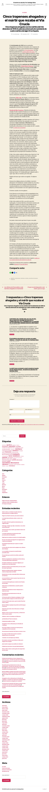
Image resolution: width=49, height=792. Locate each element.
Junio (3, 483)
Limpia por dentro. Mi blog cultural (9, 502)
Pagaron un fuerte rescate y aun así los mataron (12, 515)
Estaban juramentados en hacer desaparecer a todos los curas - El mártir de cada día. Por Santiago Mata (13, 660)
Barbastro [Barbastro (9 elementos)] (17, 445)
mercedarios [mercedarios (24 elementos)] (10, 457)
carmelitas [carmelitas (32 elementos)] (18, 446)
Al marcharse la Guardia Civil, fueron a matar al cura (13, 631)
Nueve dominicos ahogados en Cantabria (12, 681)
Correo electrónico (29, 409)
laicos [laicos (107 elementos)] (10, 456)
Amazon (16, 264)
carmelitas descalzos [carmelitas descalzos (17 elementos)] (6, 449)
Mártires (4, 484)
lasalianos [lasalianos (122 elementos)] (16, 456)
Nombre (11, 409)
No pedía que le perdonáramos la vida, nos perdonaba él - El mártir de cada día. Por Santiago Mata (13, 666)
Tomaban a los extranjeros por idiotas (10, 637)
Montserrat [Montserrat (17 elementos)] (4, 458)
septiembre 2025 (6, 716)
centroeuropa (16, 34)
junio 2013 (4, 758)
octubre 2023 (5, 727)
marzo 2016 (4, 755)
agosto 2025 (5, 718)
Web (10, 414)
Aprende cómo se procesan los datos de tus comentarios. (32, 424)
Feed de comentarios (7, 769)
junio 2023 (4, 729)
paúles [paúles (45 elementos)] (8, 461)
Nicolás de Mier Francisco (16, 110)
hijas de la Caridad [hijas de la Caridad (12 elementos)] (16, 453)
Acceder (4, 766)
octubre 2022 (5, 732)
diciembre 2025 (5, 711)
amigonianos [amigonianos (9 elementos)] (14, 445)
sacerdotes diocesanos (33, 278)
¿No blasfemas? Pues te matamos (9, 618)
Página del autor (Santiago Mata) (9, 500)
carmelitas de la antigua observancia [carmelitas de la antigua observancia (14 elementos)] (8, 447)
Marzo (3, 486)
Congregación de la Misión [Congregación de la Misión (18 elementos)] (7, 450)
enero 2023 (4, 730)
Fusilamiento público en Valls (8, 621)
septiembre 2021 (6, 739)
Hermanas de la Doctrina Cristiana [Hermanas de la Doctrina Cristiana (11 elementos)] (7, 453)
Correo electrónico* (14, 693)
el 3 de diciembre (28, 50)
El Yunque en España (6, 503)
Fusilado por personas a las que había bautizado (12, 646)
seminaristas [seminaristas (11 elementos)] (11, 464)
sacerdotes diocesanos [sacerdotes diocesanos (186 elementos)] (10, 463)
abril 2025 (4, 724)
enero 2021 (4, 741)
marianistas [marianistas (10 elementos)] (22, 456)
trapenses (13, 279)
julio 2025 (4, 719)
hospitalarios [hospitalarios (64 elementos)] (16, 454)
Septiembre (4, 492)
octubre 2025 (5, 715)
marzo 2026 (5, 707)
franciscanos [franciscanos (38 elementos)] (8, 452)
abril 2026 (4, 705)
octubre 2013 (5, 757)
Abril (3, 473)
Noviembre (4, 489)
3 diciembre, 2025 (25, 34)
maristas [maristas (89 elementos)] (4, 457)
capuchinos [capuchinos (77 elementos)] (12, 446)
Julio (3, 481)
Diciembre (24, 12)
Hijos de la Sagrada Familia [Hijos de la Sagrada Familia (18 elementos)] (7, 454)
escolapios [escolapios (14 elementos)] (21, 450)
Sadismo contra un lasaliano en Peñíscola (11, 616)
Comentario (11, 399)
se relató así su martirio (19, 127)
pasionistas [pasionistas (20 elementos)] (4, 461)
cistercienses (17, 278)
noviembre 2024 (5, 725)
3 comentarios (35, 34)
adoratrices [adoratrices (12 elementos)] (4, 445)
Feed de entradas (6, 768)
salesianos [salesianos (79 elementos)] (5, 464)
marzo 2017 (4, 752)
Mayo (3, 487)
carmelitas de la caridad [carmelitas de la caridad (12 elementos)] (19, 447)
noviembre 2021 (5, 736)
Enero (3, 478)
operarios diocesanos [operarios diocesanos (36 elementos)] (17, 460)
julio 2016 (4, 753)
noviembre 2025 (5, 713)
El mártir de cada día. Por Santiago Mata (24, 2)
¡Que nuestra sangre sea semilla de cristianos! (12, 643)
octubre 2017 (5, 750)
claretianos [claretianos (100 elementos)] (18, 449)
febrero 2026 (5, 708)
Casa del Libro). (24, 264)
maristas (26, 278)
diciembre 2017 (5, 749)
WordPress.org (5, 771)
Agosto (3, 475)
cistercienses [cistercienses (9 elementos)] (13, 449)
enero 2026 (4, 710)
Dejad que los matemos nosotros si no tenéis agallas (13, 537)
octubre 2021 (5, 738)
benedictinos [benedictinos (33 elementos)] (5, 446)
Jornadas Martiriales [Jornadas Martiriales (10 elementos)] (5, 456)
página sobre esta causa (28, 52)
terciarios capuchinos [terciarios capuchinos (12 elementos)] (17, 464)
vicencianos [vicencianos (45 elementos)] (12, 465)
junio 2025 (4, 721)
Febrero (4, 480)
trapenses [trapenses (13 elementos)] (22, 464)
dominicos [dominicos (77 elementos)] (15, 450)
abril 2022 (4, 735)
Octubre (4, 491)
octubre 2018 (5, 747)
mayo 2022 (4, 733)
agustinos (13, 278)
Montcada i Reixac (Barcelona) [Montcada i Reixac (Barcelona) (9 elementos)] (18, 457)
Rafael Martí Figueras (27, 66)
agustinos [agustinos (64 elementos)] (9, 445)
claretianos (23, 278)
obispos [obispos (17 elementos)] (14, 458)
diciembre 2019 (5, 744)
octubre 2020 (5, 743)
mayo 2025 (4, 722)
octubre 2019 (5, 746)
